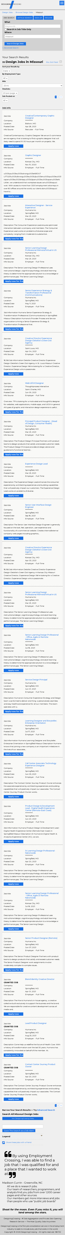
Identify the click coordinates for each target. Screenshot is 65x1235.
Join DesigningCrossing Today (23, 1118)
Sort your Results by (10, 67)
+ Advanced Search (10, 48)
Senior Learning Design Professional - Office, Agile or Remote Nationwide (42, 637)
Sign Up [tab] (38, 18)
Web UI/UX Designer (34, 383)
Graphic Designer (33, 155)
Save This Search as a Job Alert (19, 1130)
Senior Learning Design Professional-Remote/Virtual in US (40, 249)
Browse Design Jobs (24, 12)
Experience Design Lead (36, 464)
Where (8, 32)
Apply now (13, 146)
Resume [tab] (48, 18)
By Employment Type (11, 74)
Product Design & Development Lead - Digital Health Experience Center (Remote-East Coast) (40, 808)
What (7, 22)
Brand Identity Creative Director (39, 979)
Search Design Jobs (15, 44)
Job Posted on (8, 96)
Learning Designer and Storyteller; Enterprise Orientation (41, 722)
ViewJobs (6, 89)
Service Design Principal (36, 680)
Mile (4, 81)
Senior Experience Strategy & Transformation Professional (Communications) (38, 292)
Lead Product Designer (36, 1023)
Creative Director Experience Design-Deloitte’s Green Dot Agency (38, 340)
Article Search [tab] (24, 18)
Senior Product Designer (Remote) (41, 938)
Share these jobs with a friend (18, 1142)
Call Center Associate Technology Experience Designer (40, 764)
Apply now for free (14, 239)
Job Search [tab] (9, 18)
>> (61, 97)
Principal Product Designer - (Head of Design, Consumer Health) (41, 422)
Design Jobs (7, 12)
